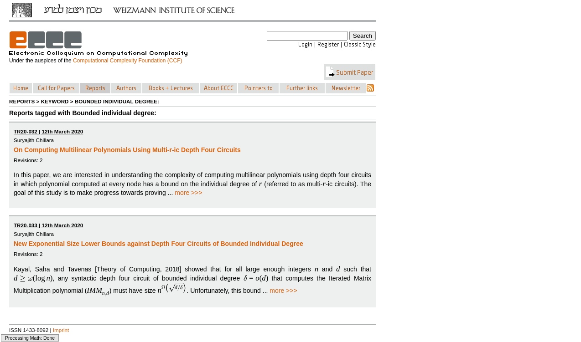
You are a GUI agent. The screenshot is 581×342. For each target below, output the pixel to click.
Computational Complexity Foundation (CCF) (127, 60)
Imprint (61, 330)
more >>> (188, 192)
